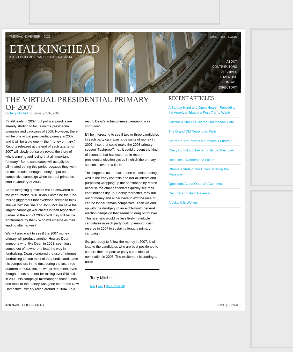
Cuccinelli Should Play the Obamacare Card (201, 122)
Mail (93, 286)
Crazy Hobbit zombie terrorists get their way (201, 150)
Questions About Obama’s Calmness (196, 184)
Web (100, 286)
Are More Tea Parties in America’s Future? (200, 141)
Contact (229, 82)
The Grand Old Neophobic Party (193, 131)
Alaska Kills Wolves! (184, 202)
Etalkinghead (54, 48)
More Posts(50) (115, 286)
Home (213, 36)
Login (232, 36)
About (231, 61)
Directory (228, 87)
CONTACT (234, 305)
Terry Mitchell (19, 113)
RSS (223, 36)
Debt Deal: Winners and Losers (192, 160)
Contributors (224, 67)
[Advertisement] (124, 11)
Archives (229, 72)
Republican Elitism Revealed (190, 193)
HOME (221, 305)
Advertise (228, 77)
